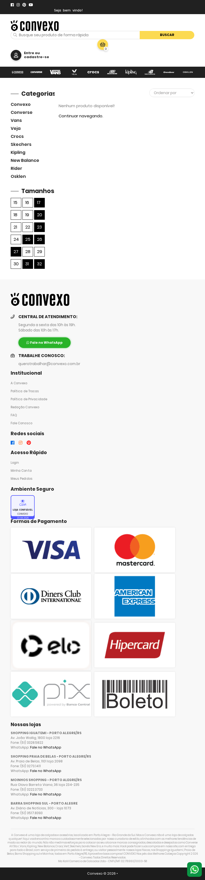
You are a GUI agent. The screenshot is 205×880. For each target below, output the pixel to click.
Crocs (17, 136)
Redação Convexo (25, 407)
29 (39, 252)
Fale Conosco (21, 423)
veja (16, 128)
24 (16, 239)
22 (27, 227)
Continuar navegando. (81, 116)
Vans (16, 120)
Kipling (18, 152)
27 (16, 252)
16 (27, 202)
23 (39, 227)
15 (15, 202)
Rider (16, 168)
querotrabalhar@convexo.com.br (49, 363)
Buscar (167, 35)
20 (39, 215)
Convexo (21, 104)
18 (15, 215)
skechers (21, 144)
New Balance (25, 160)
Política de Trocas (25, 391)
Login (15, 463)
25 (27, 239)
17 (39, 202)
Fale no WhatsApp (45, 747)
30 (16, 264)
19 (27, 215)
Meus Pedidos (22, 479)
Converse (22, 112)
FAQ (14, 415)
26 (39, 239)
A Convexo (19, 383)
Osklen (18, 176)
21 (15, 227)
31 (27, 264)
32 (39, 264)
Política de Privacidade (29, 399)
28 (27, 252)
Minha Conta (21, 471)
